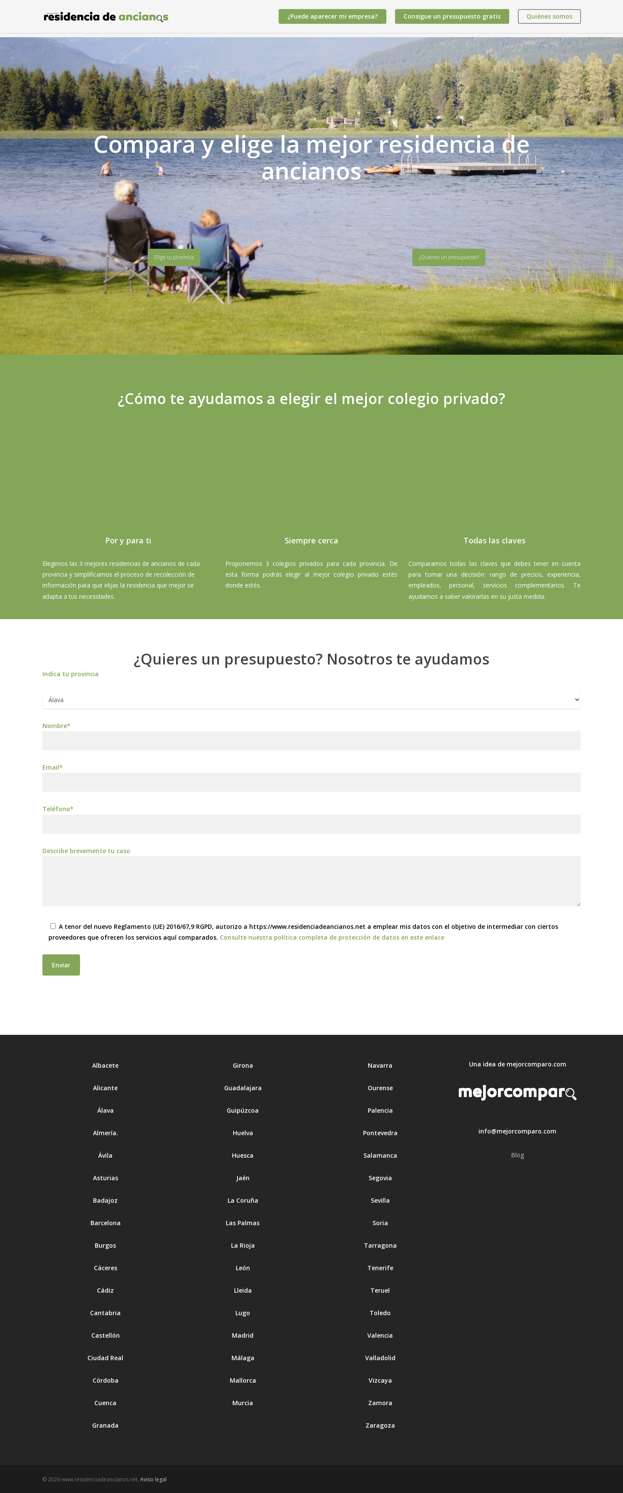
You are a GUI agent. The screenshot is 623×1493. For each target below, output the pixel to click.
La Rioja (243, 1245)
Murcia (242, 1403)
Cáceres (105, 1268)
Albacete (105, 1065)
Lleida (243, 1290)
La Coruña (243, 1200)
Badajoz (105, 1200)
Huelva (243, 1133)
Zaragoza (380, 1425)
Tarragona (380, 1245)
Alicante (105, 1088)
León (243, 1268)
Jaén (243, 1178)
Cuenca (105, 1403)
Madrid (243, 1335)
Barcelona (105, 1223)
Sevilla (380, 1200)
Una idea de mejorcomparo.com (517, 1064)
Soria (380, 1223)
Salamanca (380, 1155)
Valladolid (380, 1358)
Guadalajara (243, 1088)
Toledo (380, 1313)
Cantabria (105, 1313)
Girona (243, 1065)
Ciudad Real (105, 1358)
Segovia (380, 1178)
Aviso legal (153, 1479)
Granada (105, 1425)
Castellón (105, 1335)
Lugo (242, 1313)
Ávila (105, 1155)
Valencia (380, 1335)
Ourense (380, 1088)
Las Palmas (243, 1223)
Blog (517, 1155)
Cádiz (105, 1290)
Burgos (105, 1245)
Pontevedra (380, 1133)
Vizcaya (380, 1380)
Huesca (243, 1155)
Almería (104, 1133)
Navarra (380, 1065)
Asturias (105, 1178)
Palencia (380, 1110)
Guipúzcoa (243, 1110)
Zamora (380, 1403)
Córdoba (106, 1380)
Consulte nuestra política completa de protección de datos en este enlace (332, 937)
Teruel (380, 1290)
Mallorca (243, 1380)
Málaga (242, 1358)
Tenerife (380, 1268)
